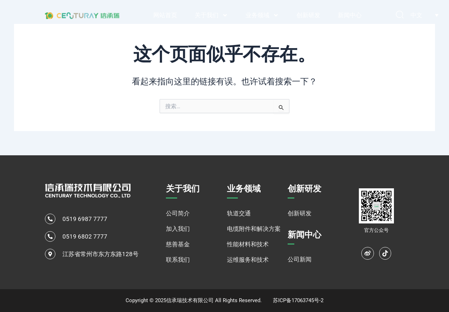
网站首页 (165, 15)
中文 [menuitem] (416, 15)
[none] (424, 15)
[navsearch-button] (399, 15)
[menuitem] (424, 15)
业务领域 (262, 15)
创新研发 (308, 15)
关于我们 (211, 15)
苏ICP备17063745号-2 (298, 300)
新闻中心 (350, 15)
